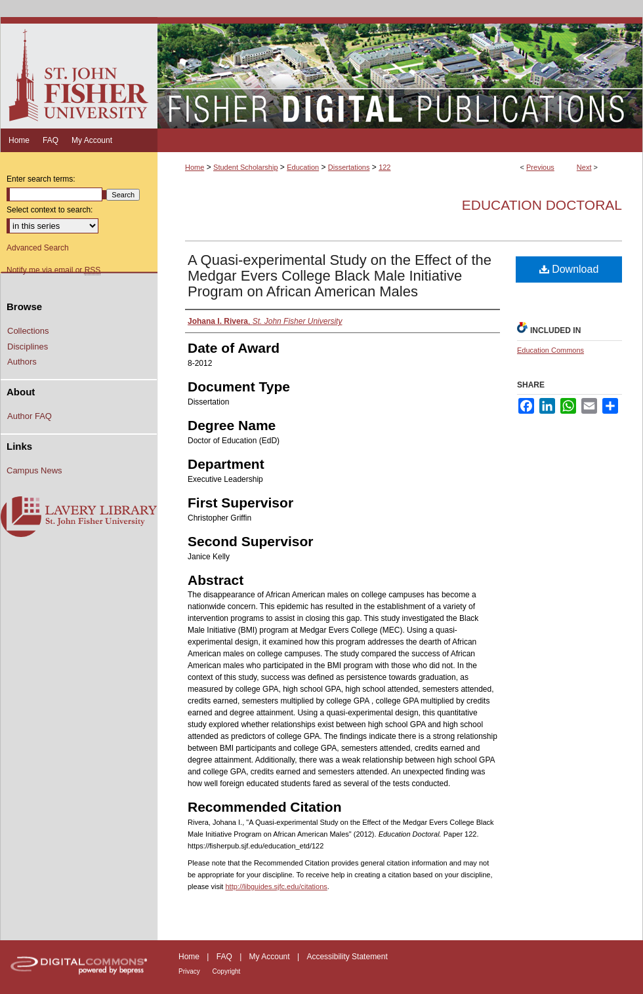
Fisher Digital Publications (399, 73)
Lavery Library (79, 517)
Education (303, 167)
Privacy (190, 971)
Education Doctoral (542, 204)
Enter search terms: (41, 179)
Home (194, 167)
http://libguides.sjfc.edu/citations (276, 886)
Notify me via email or (53, 270)
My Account (270, 956)
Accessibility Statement (346, 956)
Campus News (34, 470)
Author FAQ (29, 416)
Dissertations (349, 167)
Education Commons (550, 350)
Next (584, 167)
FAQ (225, 956)
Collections (28, 331)
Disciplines (27, 346)
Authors (22, 362)
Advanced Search (38, 247)
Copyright (227, 971)
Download (569, 269)
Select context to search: (50, 209)
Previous (540, 167)
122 (384, 167)
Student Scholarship (245, 167)
